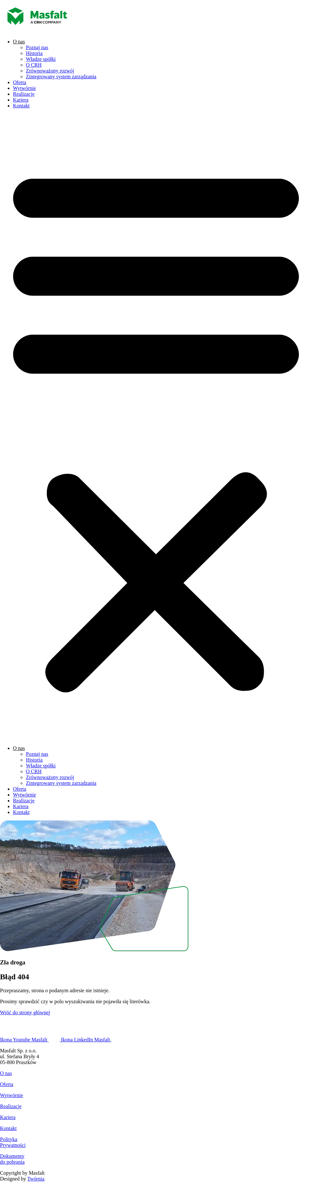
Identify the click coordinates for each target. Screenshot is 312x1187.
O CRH (33, 65)
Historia (34, 53)
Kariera (20, 100)
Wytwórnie (24, 88)
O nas (19, 41)
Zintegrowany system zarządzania (61, 76)
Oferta (19, 82)
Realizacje (24, 94)
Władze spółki (41, 59)
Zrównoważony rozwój (50, 70)
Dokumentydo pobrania (12, 1159)
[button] (156, 427)
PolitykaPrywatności (13, 1142)
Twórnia (35, 1179)
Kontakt (21, 105)
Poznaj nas (37, 47)
